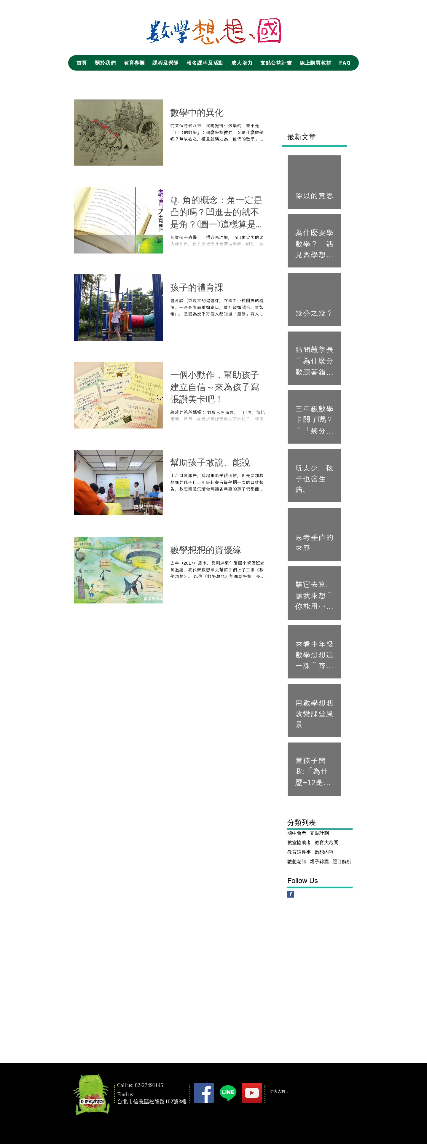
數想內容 (324, 852)
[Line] (228, 1093)
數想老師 (296, 861)
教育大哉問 (326, 842)
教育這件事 (299, 852)
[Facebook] (204, 1093)
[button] (105, 63)
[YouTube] (252, 1093)
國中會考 (296, 833)
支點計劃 (319, 833)
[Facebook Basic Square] (290, 894)
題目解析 (341, 861)
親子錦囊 (319, 861)
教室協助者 (299, 842)
